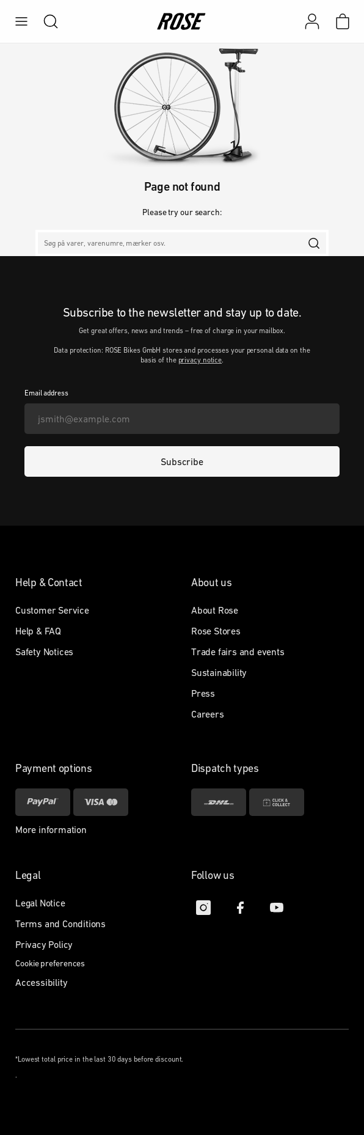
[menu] (21, 21)
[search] (45, 21)
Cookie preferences (50, 963)
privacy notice (200, 360)
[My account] (312, 21)
